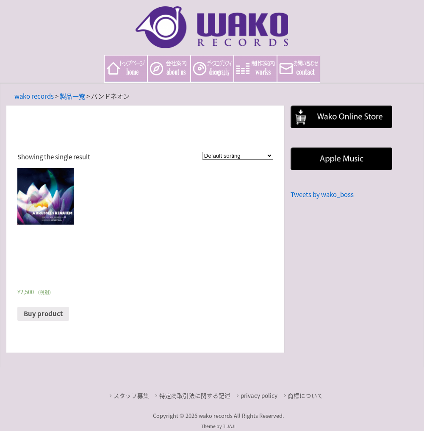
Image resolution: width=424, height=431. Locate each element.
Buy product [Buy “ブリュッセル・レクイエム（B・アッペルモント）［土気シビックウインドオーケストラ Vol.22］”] (43, 313)
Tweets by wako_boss (322, 194)
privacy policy (259, 395)
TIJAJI (229, 426)
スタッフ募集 (131, 395)
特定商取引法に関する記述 (194, 395)
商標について (305, 395)
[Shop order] (237, 156)
